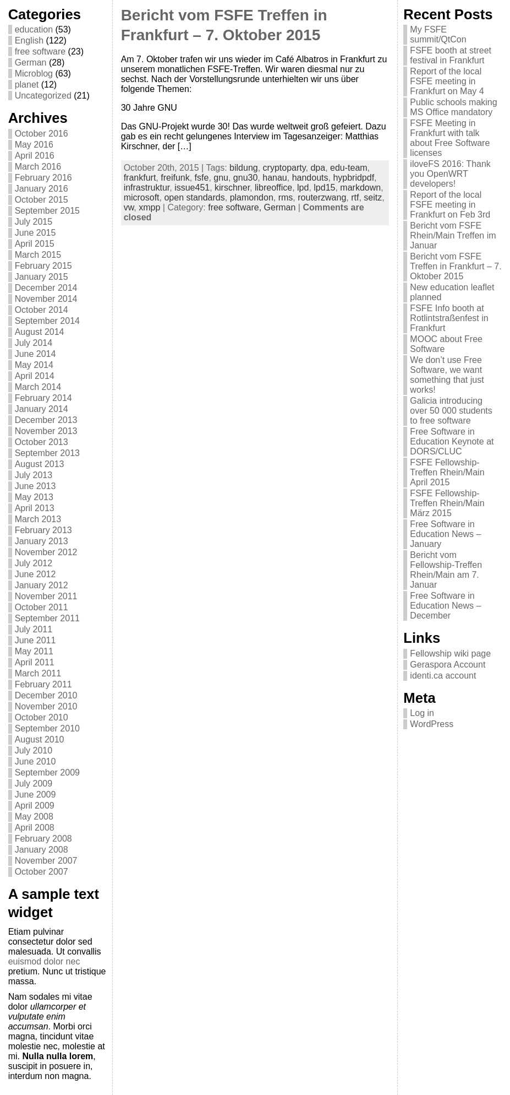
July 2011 (34, 629)
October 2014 (41, 310)
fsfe (202, 177)
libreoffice (273, 187)
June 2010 (35, 761)
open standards (194, 197)
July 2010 (34, 750)
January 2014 (41, 409)
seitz (373, 197)
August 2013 (39, 464)
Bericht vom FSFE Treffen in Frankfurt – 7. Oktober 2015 (455, 266)
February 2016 (43, 177)
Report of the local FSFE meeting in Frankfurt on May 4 (447, 81)
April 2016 (34, 155)
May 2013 (34, 497)
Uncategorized (43, 95)
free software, (236, 207)
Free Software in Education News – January (445, 534)
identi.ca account (443, 675)
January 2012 (41, 585)
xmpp (149, 207)
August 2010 (39, 739)
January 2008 (41, 849)
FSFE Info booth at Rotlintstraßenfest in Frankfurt (449, 318)
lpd (303, 187)
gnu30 (245, 177)
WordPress (431, 724)
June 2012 (35, 574)
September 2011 (47, 618)
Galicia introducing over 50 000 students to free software (451, 410)
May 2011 (34, 651)
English (29, 40)
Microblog (34, 73)
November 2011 (46, 596)
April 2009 (34, 805)
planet (27, 84)
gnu (220, 177)
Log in (422, 713)
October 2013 (41, 442)
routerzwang (322, 197)
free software (40, 51)
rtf (355, 197)
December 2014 (46, 287)
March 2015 (38, 254)
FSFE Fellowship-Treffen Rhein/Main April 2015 (447, 472)
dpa (317, 167)
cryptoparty (284, 167)
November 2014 (46, 298)
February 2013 (43, 530)
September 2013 (47, 453)
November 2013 (46, 431)
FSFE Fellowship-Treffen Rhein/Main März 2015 (447, 503)
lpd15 (324, 187)
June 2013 (35, 486)
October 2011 (41, 607)
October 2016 (41, 133)
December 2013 (46, 420)
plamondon (251, 197)
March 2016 (38, 166)
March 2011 (38, 673)
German (31, 62)
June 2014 (35, 354)
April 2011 (34, 662)
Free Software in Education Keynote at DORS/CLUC (451, 441)
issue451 (192, 187)
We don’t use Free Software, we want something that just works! (447, 374)
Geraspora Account (447, 664)
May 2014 (34, 365)
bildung (243, 167)
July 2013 (34, 475)
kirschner (232, 187)
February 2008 (43, 838)
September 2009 (47, 772)
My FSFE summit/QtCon (438, 34)
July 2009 (34, 783)
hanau (274, 177)
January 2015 (41, 276)
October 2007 (41, 871)
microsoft (142, 197)
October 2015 (41, 199)
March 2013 (38, 519)
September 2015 (47, 210)
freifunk (175, 177)
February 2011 (43, 684)
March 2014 (38, 387)
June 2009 (35, 794)
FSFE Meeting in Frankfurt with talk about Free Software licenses (450, 138)
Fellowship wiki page (450, 653)
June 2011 (35, 640)
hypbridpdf (353, 177)
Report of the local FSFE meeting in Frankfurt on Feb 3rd (450, 204)
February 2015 (43, 265)
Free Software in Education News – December (445, 605)
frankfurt (140, 177)
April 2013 (34, 508)
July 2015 (34, 221)
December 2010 (46, 695)
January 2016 (41, 188)
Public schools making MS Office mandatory (453, 107)
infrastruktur (147, 187)
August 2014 (39, 332)
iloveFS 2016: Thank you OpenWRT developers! (450, 173)
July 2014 (34, 343)
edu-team (349, 167)
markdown (360, 187)
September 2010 (47, 728)
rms (285, 197)
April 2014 (34, 376)
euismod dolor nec (44, 961)
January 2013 (41, 541)
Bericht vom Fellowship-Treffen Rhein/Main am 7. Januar (446, 569)
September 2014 (47, 321)
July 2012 (34, 563)
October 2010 (41, 717)
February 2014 (43, 398)
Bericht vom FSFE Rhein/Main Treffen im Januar (453, 235)
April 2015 (34, 243)
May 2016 (34, 144)
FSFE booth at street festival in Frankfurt (450, 55)
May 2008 (34, 816)
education (34, 29)
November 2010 (46, 706)
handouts (310, 177)
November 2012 (46, 552)
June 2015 (35, 232)
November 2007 (46, 860)
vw (129, 207)
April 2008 (34, 827)
